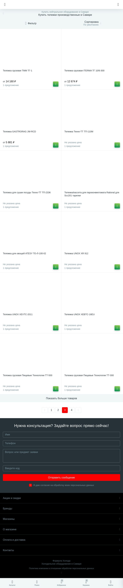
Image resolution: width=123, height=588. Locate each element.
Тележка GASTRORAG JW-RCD (19, 131)
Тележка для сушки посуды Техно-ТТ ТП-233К (27, 192)
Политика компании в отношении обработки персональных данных (61, 568)
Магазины (61, 519)
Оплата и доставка (61, 539)
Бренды (61, 508)
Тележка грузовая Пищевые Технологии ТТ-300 (89, 375)
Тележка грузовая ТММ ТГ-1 (17, 70)
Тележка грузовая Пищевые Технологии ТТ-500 (27, 375)
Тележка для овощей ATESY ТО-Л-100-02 (24, 253)
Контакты (61, 550)
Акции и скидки (61, 498)
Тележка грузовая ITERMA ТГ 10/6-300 (84, 70)
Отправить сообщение (61, 477)
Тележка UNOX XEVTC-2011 (18, 314)
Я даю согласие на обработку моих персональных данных (63, 485)
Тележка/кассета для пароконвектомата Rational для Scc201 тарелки (91, 194)
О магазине (61, 529)
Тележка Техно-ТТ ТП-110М (78, 131)
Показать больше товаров (61, 398)
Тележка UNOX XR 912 (76, 253)
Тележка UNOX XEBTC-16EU (79, 314)
